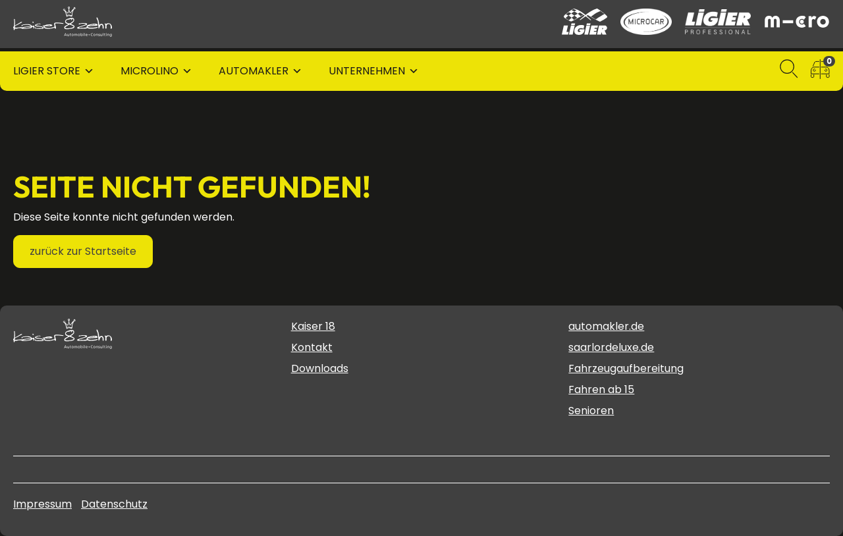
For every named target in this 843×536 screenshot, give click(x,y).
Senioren (591, 410)
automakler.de (606, 326)
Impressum (42, 504)
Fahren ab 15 (601, 389)
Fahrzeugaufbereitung (626, 368)
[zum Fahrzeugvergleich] (820, 71)
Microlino (149, 70)
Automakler (253, 70)
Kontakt (312, 347)
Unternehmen (367, 70)
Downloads (319, 368)
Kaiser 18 (313, 326)
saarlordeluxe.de (611, 347)
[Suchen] (789, 71)
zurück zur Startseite (83, 251)
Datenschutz (114, 504)
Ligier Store (46, 70)
